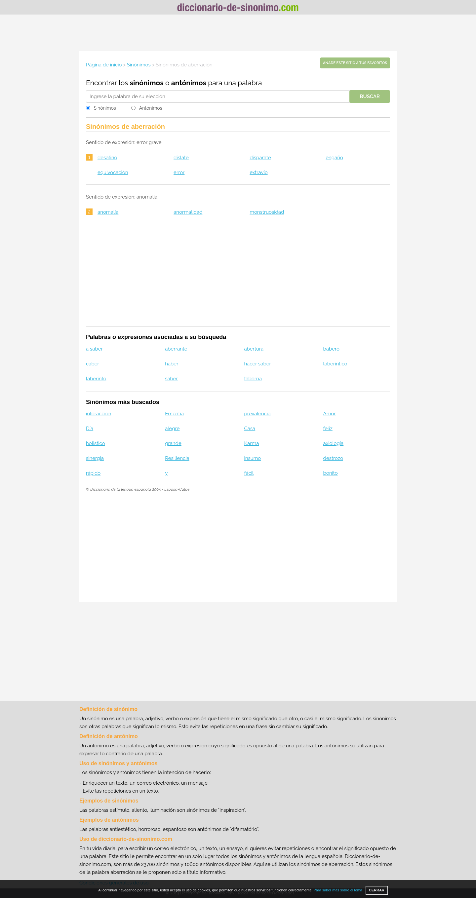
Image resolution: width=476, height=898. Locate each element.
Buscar (370, 96)
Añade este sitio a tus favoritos (355, 63)
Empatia (174, 414)
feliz (328, 428)
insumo (252, 458)
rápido (93, 473)
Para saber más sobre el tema (337, 890)
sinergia (95, 458)
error (179, 172)
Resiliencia (177, 458)
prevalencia (257, 414)
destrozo (333, 458)
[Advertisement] (238, 33)
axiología (333, 443)
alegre (172, 428)
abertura (253, 349)
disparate (260, 158)
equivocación (113, 172)
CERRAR (376, 890)
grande (173, 443)
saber (171, 379)
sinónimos (147, 83)
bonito (330, 473)
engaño (334, 158)
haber (171, 364)
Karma (251, 443)
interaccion (98, 414)
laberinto (96, 379)
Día (89, 428)
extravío (258, 172)
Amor (329, 414)
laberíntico (335, 364)
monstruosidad (267, 212)
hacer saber (257, 364)
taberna (252, 379)
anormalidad (188, 212)
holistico (95, 443)
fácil (249, 473)
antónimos (188, 83)
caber (92, 364)
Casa (249, 428)
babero (331, 349)
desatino (107, 158)
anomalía (108, 212)
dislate (181, 158)
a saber (94, 349)
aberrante (176, 349)
